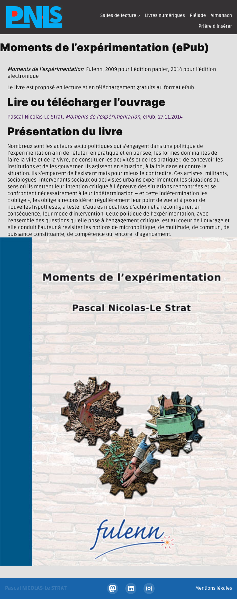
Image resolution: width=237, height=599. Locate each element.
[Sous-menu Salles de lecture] (138, 15)
